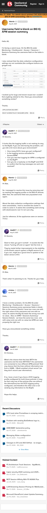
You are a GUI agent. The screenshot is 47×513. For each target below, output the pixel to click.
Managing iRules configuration (18, 435)
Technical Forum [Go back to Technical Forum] (8, 11)
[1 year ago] (10, 475)
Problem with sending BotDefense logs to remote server (22, 421)
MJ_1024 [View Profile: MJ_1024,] (20, 445)
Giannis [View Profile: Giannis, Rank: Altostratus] (11, 22)
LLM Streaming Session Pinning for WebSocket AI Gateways (24, 487)
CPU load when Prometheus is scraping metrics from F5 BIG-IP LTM (25, 413)
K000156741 (37, 17)
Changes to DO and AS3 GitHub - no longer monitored (23, 443)
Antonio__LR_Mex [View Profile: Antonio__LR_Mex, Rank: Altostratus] (23, 489)
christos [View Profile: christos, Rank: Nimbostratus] (11, 290)
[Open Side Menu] (3, 4)
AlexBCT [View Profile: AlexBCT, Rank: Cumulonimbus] (11, 131)
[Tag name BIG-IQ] (32, 113)
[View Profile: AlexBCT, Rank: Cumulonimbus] (4, 132)
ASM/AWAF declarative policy (18, 428)
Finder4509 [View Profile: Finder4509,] (21, 438)
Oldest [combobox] (40, 124)
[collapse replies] (23, 129)
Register (33, 4)
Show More (23, 450)
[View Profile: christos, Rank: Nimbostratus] (4, 291)
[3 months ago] (10, 416)
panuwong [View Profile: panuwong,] (21, 416)
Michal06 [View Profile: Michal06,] (20, 423)
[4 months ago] (10, 489)
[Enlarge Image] (23, 78)
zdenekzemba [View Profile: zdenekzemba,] (22, 430)
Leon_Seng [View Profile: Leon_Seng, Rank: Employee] (21, 482)
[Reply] (41, 117)
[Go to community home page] (17, 4)
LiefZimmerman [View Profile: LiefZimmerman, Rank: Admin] (22, 467)
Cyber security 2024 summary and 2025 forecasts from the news (22, 472)
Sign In (41, 4)
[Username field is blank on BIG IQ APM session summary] (12, 133)
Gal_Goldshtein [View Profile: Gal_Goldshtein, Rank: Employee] (22, 497)
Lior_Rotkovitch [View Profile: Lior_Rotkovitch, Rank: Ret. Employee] (22, 474)
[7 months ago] (10, 467)
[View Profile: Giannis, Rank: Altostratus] (5, 23)
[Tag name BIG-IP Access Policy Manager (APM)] (15, 113)
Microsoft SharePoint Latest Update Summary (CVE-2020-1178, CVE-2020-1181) (24, 494)
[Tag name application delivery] (10, 110)
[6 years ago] (10, 497)
